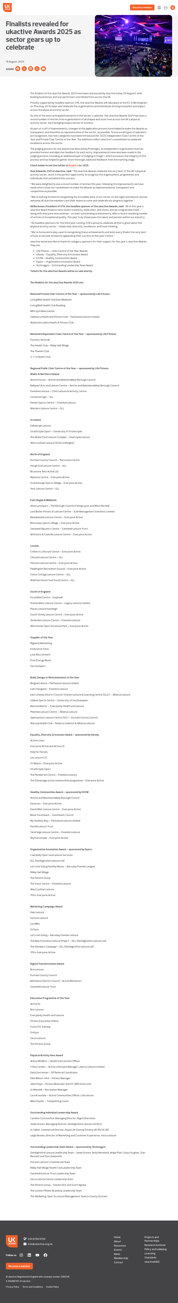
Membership (121, 1258)
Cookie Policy (52, 1286)
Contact (118, 1262)
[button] (17, 68)
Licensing (150, 1253)
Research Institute (155, 1245)
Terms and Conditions (32, 1286)
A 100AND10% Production (18, 1281)
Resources (120, 1245)
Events (118, 1249)
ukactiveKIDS (152, 1261)
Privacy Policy (12, 1286)
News (117, 1253)
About (117, 1241)
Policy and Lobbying (156, 1249)
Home (117, 1237)
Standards (150, 1257)
